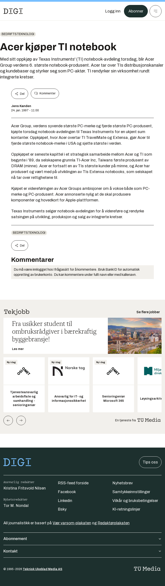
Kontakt (82, 551)
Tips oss (150, 462)
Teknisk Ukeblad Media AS (42, 569)
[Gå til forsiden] (13, 11)
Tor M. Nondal (16, 505)
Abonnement (82, 539)
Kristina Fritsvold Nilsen (24, 488)
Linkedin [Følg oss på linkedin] (65, 501)
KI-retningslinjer (126, 509)
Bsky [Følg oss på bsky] (62, 509)
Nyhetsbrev (122, 483)
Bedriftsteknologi (18, 34)
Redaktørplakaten (114, 523)
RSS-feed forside (73, 483)
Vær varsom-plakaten (72, 523)
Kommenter (44, 93)
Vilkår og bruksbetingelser (135, 501)
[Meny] (156, 11)
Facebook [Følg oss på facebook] (67, 492)
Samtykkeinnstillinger (131, 492)
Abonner (135, 11)
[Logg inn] (113, 11)
